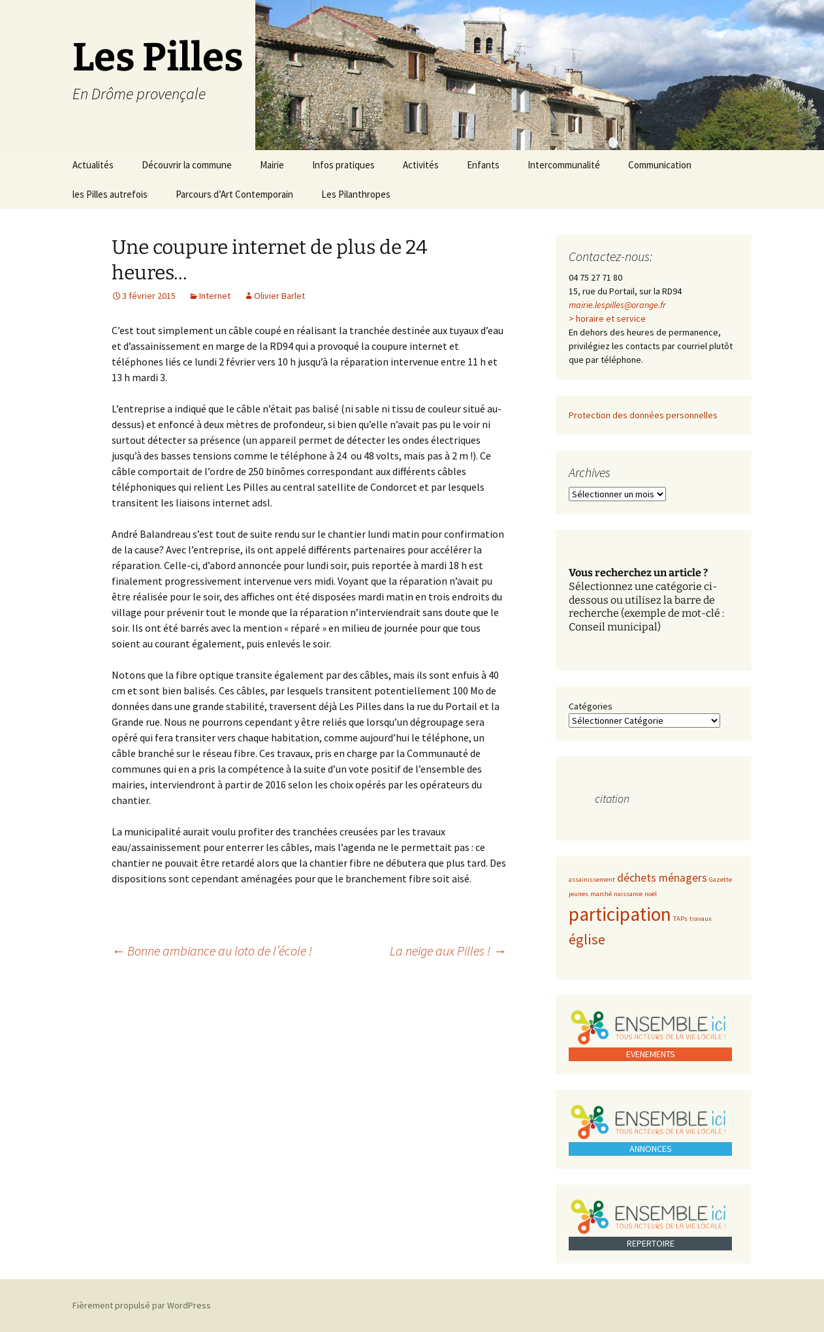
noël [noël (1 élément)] (650, 894)
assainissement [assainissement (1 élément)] (592, 879)
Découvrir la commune (187, 165)
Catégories (590, 706)
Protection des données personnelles (643, 415)
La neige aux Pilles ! (448, 950)
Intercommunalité (564, 165)
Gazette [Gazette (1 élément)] (720, 879)
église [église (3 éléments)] (587, 939)
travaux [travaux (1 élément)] (700, 918)
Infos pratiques (343, 165)
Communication (659, 165)
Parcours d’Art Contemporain (234, 194)
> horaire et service (607, 318)
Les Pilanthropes (355, 194)
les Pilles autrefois (110, 194)
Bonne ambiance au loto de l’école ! (212, 950)
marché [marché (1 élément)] (601, 894)
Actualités (93, 165)
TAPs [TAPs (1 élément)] (680, 918)
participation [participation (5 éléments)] (620, 914)
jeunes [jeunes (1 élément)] (578, 894)
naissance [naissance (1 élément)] (628, 894)
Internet (214, 296)
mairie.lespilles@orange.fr (617, 305)
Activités (421, 165)
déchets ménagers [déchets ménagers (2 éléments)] (662, 878)
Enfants (483, 165)
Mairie (272, 165)
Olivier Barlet (279, 296)
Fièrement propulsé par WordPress (141, 1305)
